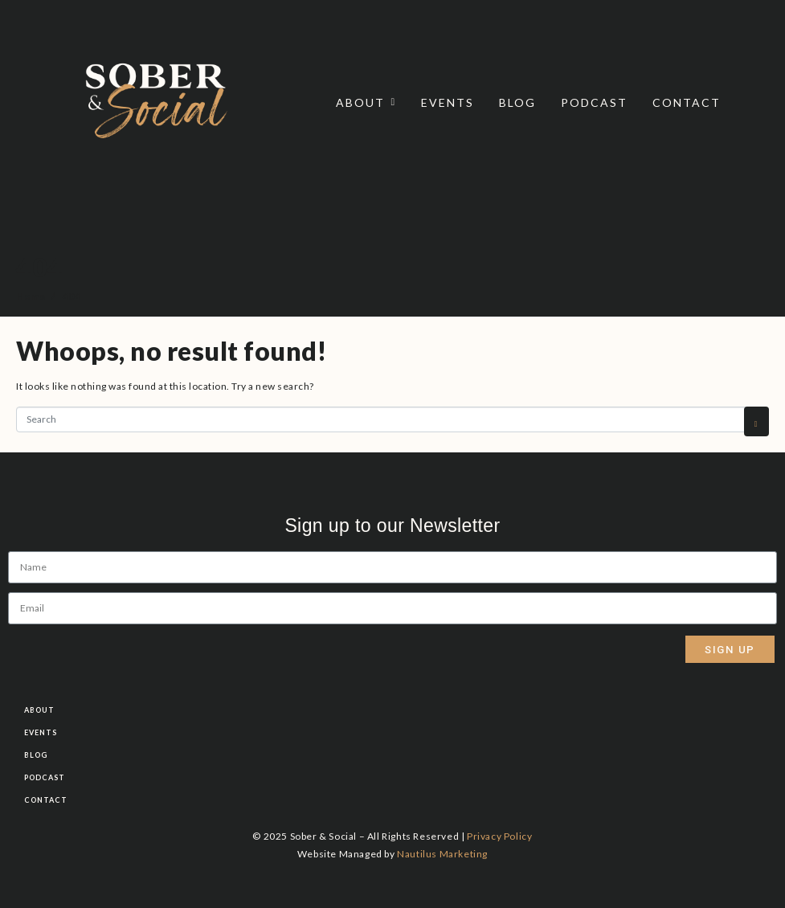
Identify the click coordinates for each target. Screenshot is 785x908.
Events (447, 102)
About (366, 102)
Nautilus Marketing (442, 854)
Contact (686, 102)
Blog (517, 102)
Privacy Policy (499, 836)
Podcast (594, 102)
